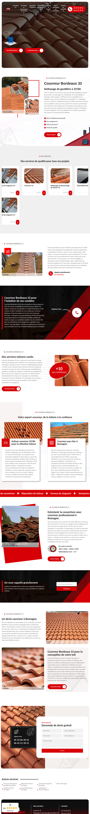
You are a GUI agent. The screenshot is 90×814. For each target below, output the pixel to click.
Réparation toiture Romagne (27, 784)
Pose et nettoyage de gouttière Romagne (10, 784)
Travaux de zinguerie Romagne (45, 784)
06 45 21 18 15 (78, 10)
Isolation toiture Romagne (9, 789)
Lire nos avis (10, 810)
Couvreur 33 (28, 186)
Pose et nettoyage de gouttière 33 (56, 9)
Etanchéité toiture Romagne (27, 789)
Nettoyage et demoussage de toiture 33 (24, 9)
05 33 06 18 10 (78, 8)
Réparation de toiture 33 (40, 7)
